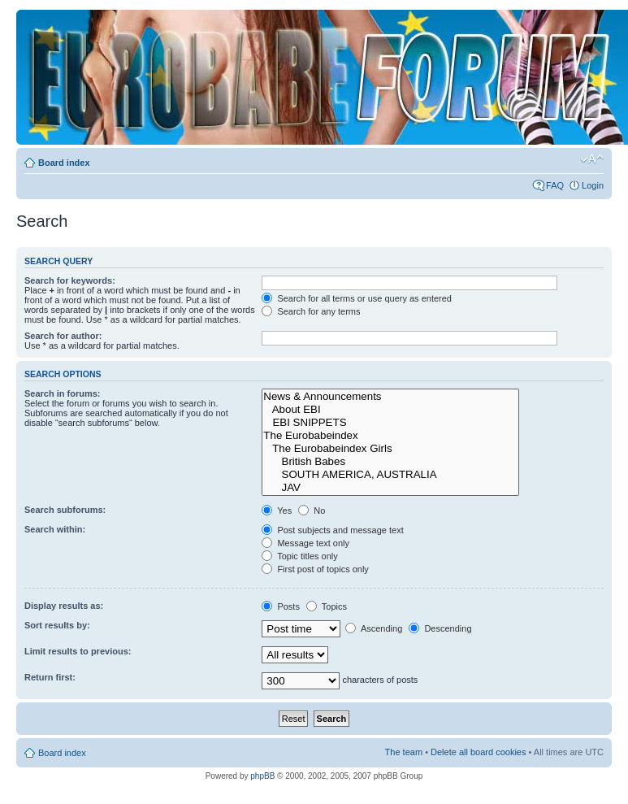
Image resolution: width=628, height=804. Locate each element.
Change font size (592, 159)
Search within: (54, 529)
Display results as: (63, 606)
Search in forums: (62, 393)
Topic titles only (299, 556)
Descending (440, 628)
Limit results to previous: (77, 651)
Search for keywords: (69, 280)
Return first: (50, 677)
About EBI (390, 409)
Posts (281, 606)
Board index (64, 162)
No (311, 510)
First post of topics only (315, 569)
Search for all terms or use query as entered (357, 298)
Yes (277, 510)
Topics (326, 606)
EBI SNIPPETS (390, 422)
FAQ (555, 185)
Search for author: (63, 336)
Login (593, 185)
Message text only (305, 543)
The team (403, 752)
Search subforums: (65, 510)
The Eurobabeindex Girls (390, 448)
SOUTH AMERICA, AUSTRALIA (390, 474)
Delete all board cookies (478, 752)
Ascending (373, 628)
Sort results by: (57, 625)
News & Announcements (390, 396)
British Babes (390, 461)
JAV (390, 487)
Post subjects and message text (332, 530)
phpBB (262, 775)
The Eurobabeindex (390, 435)
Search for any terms (311, 311)
